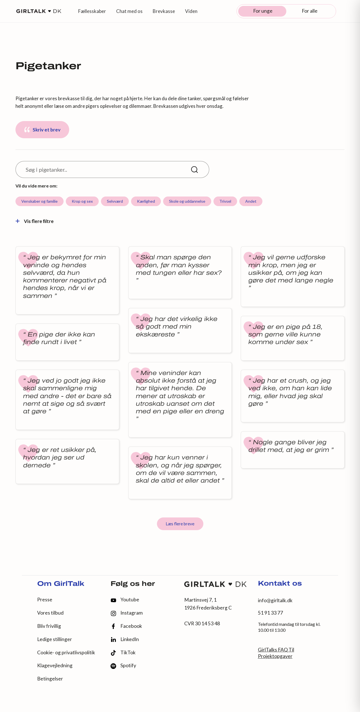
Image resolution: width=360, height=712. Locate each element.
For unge (263, 11)
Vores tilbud (50, 613)
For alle (310, 11)
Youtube (125, 599)
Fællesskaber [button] (92, 11)
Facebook (126, 626)
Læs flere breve (180, 523)
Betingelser (50, 679)
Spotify (123, 665)
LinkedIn (125, 639)
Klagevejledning (55, 665)
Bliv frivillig (49, 626)
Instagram (127, 613)
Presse (44, 599)
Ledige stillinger (54, 639)
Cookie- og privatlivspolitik (66, 652)
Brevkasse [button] (164, 11)
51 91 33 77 (270, 613)
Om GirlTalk (60, 584)
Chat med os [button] (129, 11)
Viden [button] (191, 11)
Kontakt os (280, 584)
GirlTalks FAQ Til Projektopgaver (276, 653)
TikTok (123, 652)
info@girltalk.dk (275, 600)
